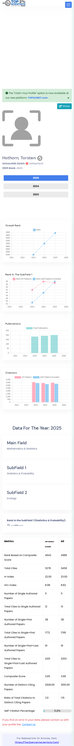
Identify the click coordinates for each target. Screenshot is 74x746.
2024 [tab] (36, 186)
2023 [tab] (36, 194)
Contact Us (28, 724)
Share (64, 106)
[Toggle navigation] (68, 5)
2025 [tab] (36, 178)
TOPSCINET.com (38, 97)
